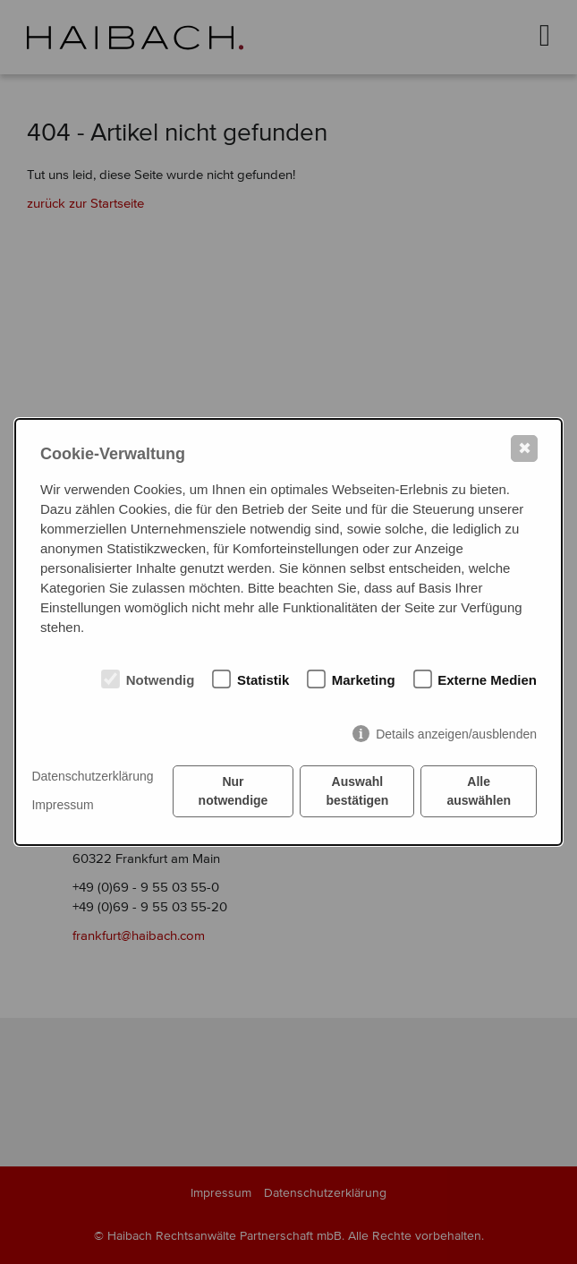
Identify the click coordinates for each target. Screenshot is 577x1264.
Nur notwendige (233, 790)
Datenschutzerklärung (92, 776)
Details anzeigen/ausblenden (456, 734)
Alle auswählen (478, 790)
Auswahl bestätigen (357, 790)
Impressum (62, 805)
